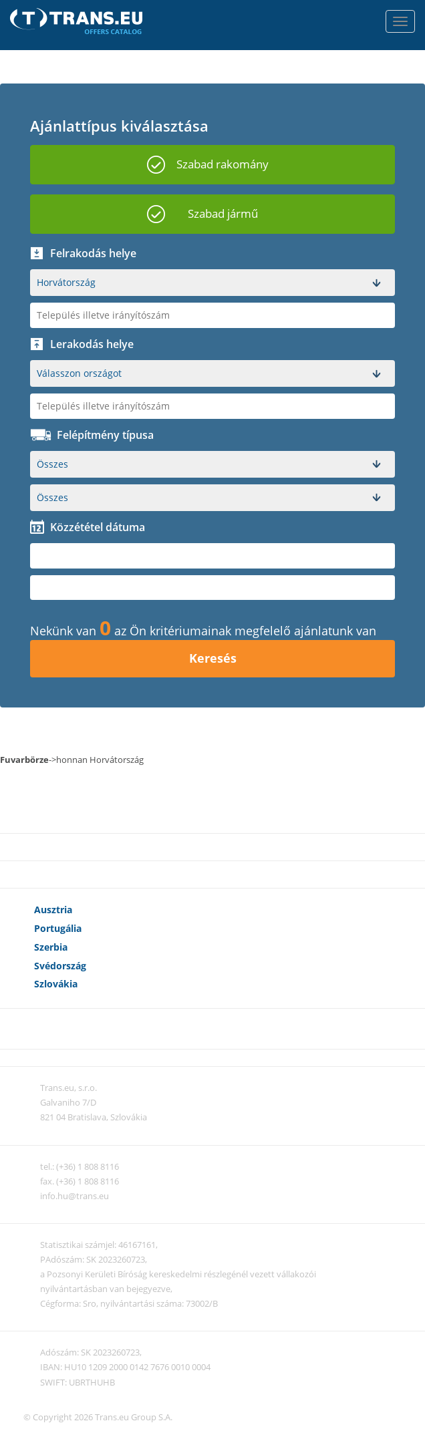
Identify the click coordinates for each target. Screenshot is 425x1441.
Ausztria (53, 909)
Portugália (58, 928)
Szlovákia (56, 983)
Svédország (60, 965)
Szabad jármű (223, 213)
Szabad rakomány (222, 164)
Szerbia (50, 947)
